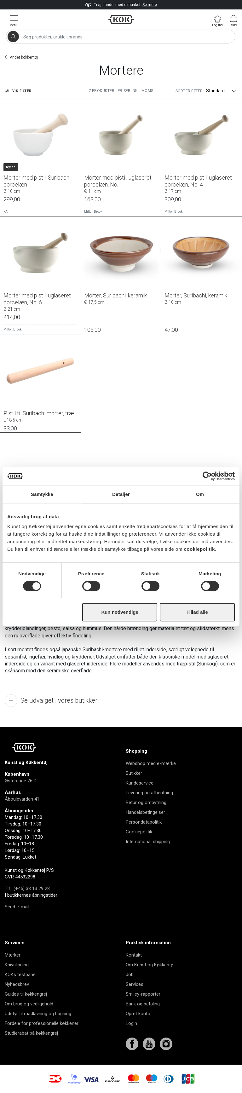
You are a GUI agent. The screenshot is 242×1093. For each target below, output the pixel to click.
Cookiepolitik (139, 832)
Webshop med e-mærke (151, 763)
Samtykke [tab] (42, 494)
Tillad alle (197, 612)
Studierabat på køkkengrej (31, 1033)
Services (134, 984)
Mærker (12, 955)
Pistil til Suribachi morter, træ (40, 416)
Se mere (149, 5)
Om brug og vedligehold (29, 1004)
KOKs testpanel (21, 974)
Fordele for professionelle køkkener (41, 1023)
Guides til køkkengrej (26, 994)
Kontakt (134, 955)
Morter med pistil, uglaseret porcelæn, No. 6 (40, 302)
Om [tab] (200, 494)
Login (131, 1023)
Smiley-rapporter (143, 994)
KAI (6, 211)
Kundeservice (139, 783)
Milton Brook (93, 211)
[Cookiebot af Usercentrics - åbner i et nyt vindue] (207, 476)
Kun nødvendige (119, 612)
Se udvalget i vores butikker (51, 700)
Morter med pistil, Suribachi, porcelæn (40, 184)
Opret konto (138, 1013)
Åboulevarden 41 (22, 799)
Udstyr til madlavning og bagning (38, 1013)
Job (130, 974)
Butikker (134, 773)
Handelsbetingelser (145, 812)
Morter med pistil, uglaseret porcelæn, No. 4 (201, 184)
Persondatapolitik (144, 822)
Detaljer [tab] (121, 494)
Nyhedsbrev (17, 984)
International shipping (148, 841)
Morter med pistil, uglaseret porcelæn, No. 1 (121, 184)
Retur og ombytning (146, 802)
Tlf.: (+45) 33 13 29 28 (27, 888)
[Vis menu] (13, 20)
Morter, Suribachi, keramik (121, 298)
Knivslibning (17, 965)
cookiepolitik (199, 549)
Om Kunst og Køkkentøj (150, 965)
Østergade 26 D (21, 781)
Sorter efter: (190, 91)
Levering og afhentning (149, 793)
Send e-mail (17, 907)
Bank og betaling (143, 1004)
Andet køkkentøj (24, 57)
